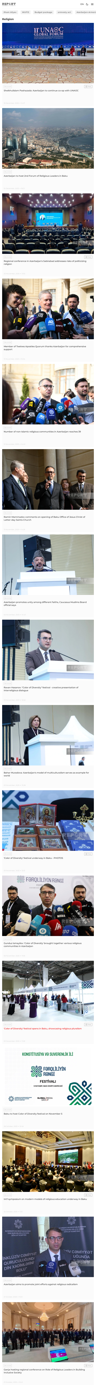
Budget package (43, 12)
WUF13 (25, 12)
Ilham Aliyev (10, 12)
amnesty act (64, 12)
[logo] (9, 4)
